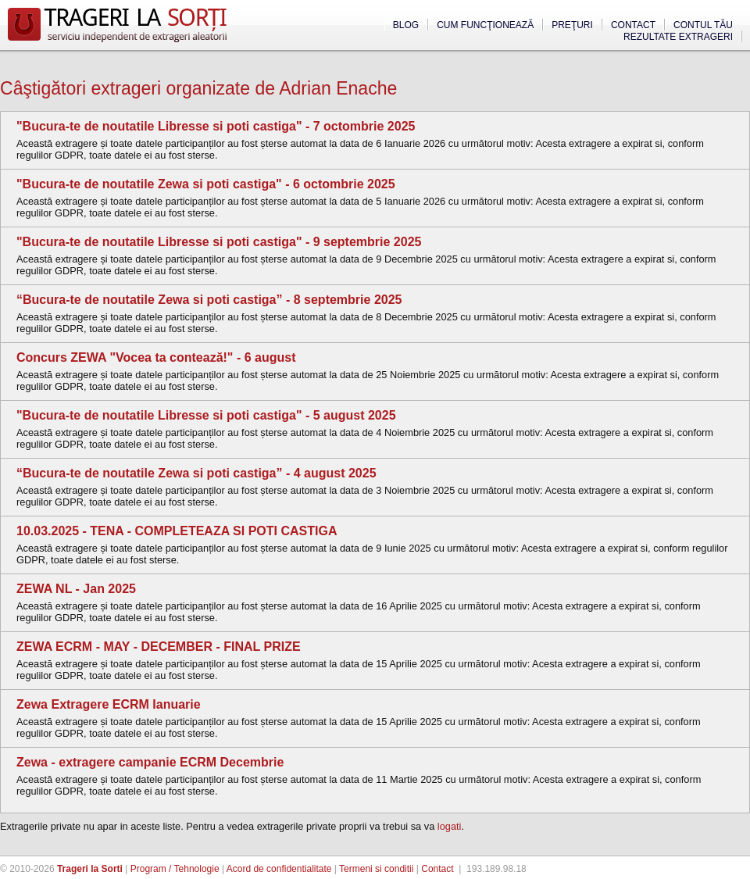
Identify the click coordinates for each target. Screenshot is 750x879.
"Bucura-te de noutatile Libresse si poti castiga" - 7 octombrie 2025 (215, 126)
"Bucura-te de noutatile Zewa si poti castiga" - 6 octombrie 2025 (205, 184)
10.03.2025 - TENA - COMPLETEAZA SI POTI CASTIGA (176, 531)
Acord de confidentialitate (279, 868)
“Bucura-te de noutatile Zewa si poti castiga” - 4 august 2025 (196, 473)
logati (450, 826)
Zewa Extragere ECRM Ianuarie (108, 704)
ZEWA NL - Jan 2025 (76, 588)
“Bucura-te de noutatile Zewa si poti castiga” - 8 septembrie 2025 (209, 299)
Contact (633, 25)
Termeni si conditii (376, 868)
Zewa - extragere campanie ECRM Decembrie (150, 762)
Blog (406, 25)
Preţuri (572, 25)
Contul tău (703, 25)
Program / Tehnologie (175, 868)
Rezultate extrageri (678, 36)
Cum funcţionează (485, 25)
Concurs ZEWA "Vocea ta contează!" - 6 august (155, 357)
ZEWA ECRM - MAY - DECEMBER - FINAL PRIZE (158, 646)
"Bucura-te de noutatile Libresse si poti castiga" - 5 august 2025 (206, 415)
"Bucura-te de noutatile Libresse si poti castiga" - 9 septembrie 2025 (218, 241)
